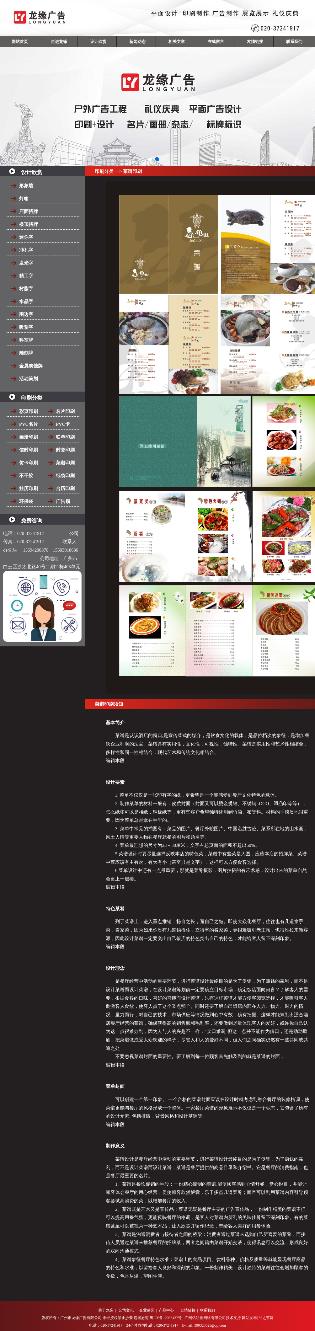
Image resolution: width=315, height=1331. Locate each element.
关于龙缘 (105, 1310)
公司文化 (126, 1310)
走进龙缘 (59, 41)
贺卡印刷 (28, 462)
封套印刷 (65, 449)
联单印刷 (65, 437)
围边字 (26, 314)
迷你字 (26, 237)
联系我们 (294, 41)
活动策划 (28, 378)
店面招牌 (28, 211)
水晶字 (26, 301)
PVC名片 (28, 424)
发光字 (26, 262)
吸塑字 (26, 327)
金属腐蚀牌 (31, 365)
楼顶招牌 (28, 224)
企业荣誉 (146, 1310)
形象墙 (26, 185)
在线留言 (216, 41)
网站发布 (249, 1318)
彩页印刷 (28, 411)
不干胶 (26, 475)
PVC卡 (63, 424)
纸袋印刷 (65, 475)
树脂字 (26, 288)
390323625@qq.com (210, 1325)
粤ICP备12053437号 (166, 1318)
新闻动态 (137, 41)
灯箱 (24, 198)
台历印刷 (65, 488)
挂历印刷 (28, 488)
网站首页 (20, 41)
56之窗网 (266, 1318)
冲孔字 (26, 250)
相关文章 (176, 41)
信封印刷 (28, 449)
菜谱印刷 (65, 462)
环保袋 (26, 501)
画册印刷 (28, 437)
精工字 (26, 275)
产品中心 (166, 1310)
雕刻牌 (26, 352)
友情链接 (255, 41)
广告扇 (63, 501)
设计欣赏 (98, 41)
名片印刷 (65, 411)
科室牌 (26, 340)
